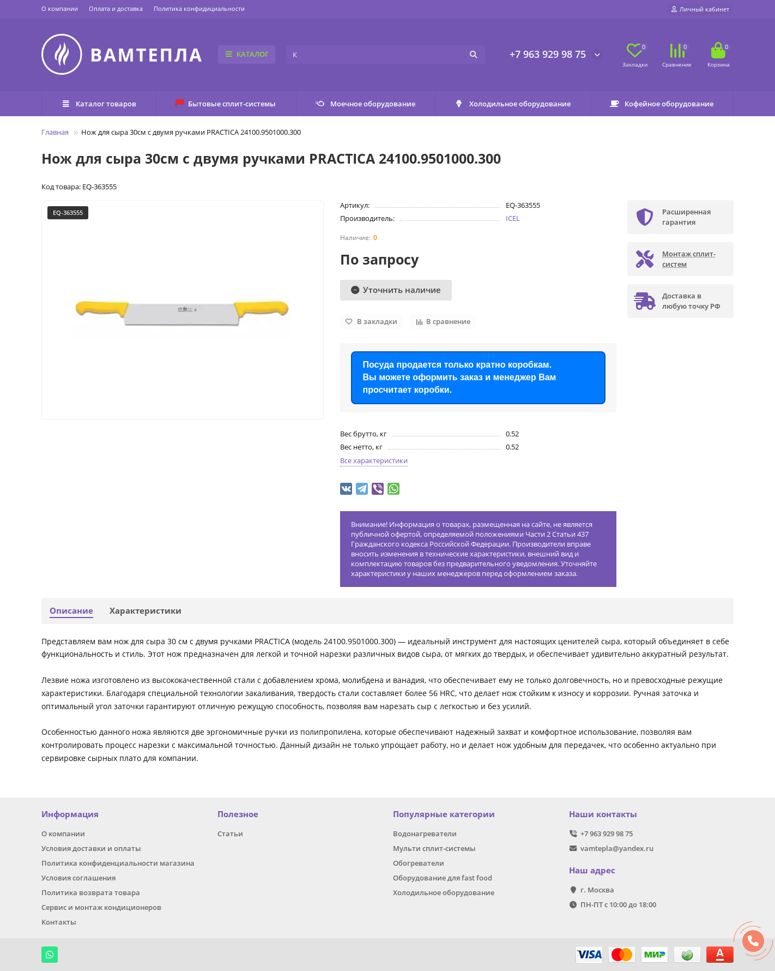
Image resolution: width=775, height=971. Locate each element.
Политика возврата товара (90, 892)
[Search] (385, 54)
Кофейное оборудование (661, 104)
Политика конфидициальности (199, 8)
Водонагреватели (425, 833)
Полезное (237, 814)
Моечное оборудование (365, 104)
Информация (70, 814)
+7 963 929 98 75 (548, 54)
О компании (59, 8)
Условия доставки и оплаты (91, 848)
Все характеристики (374, 460)
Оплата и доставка (116, 8)
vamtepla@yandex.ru (616, 848)
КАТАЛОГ (247, 54)
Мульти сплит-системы (434, 848)
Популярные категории (444, 814)
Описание (71, 610)
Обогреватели (418, 863)
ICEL (513, 218)
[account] (700, 9)
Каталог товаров (98, 104)
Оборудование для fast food (442, 878)
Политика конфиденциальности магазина (118, 863)
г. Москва (597, 890)
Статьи (230, 833)
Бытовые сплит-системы (225, 104)
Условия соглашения (78, 878)
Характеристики (145, 610)
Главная (55, 132)
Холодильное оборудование (513, 104)
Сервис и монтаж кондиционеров (101, 907)
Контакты (58, 922)
